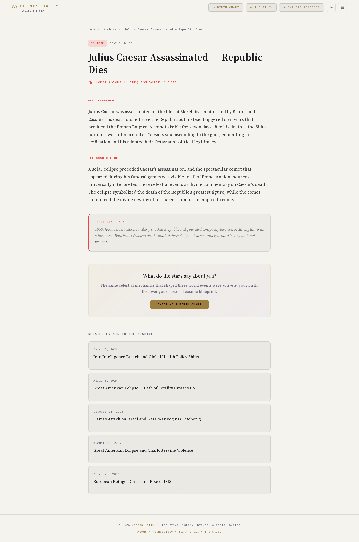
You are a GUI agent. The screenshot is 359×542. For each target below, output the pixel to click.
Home (92, 29)
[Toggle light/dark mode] (331, 7)
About (142, 531)
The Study (213, 531)
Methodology (162, 531)
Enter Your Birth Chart (179, 304)
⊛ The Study (260, 7)
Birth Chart (189, 531)
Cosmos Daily (143, 525)
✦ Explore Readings (301, 7)
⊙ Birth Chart (224, 7)
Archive (110, 29)
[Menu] (342, 7)
